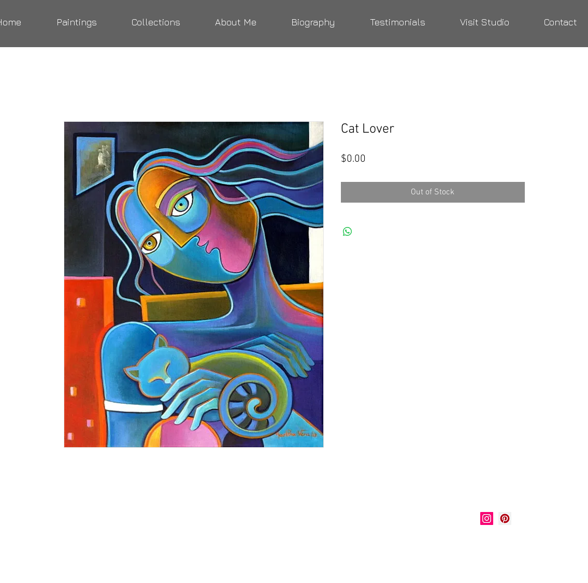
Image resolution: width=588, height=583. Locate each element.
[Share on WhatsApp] (347, 231)
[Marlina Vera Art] (504, 518)
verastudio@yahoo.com (119, 544)
